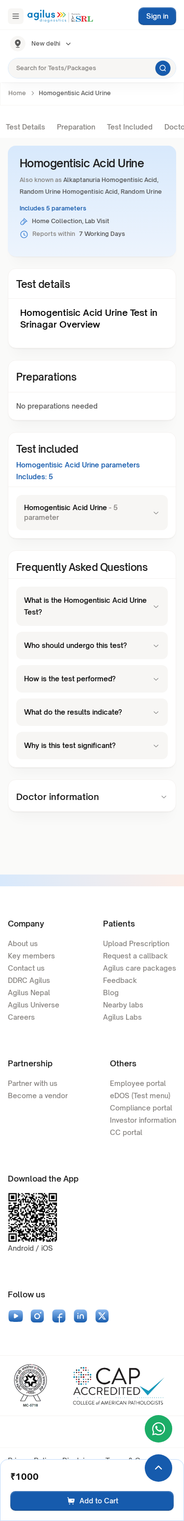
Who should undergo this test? (92, 645)
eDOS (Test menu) (140, 1095)
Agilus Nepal (29, 992)
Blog (111, 992)
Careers (21, 1017)
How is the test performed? (92, 678)
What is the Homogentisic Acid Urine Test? (92, 606)
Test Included (130, 127)
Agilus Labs (122, 1017)
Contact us (26, 968)
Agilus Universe (33, 1005)
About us (23, 943)
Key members (31, 956)
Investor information (143, 1120)
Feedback (120, 980)
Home (17, 93)
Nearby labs (123, 1005)
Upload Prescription (136, 943)
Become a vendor (38, 1095)
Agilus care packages (139, 968)
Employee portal (138, 1083)
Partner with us (32, 1083)
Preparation (76, 127)
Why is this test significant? (92, 745)
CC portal (126, 1132)
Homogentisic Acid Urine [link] (75, 93)
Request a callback (135, 956)
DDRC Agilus (29, 980)
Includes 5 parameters (53, 208)
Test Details (25, 127)
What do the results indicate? (92, 712)
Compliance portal (141, 1108)
